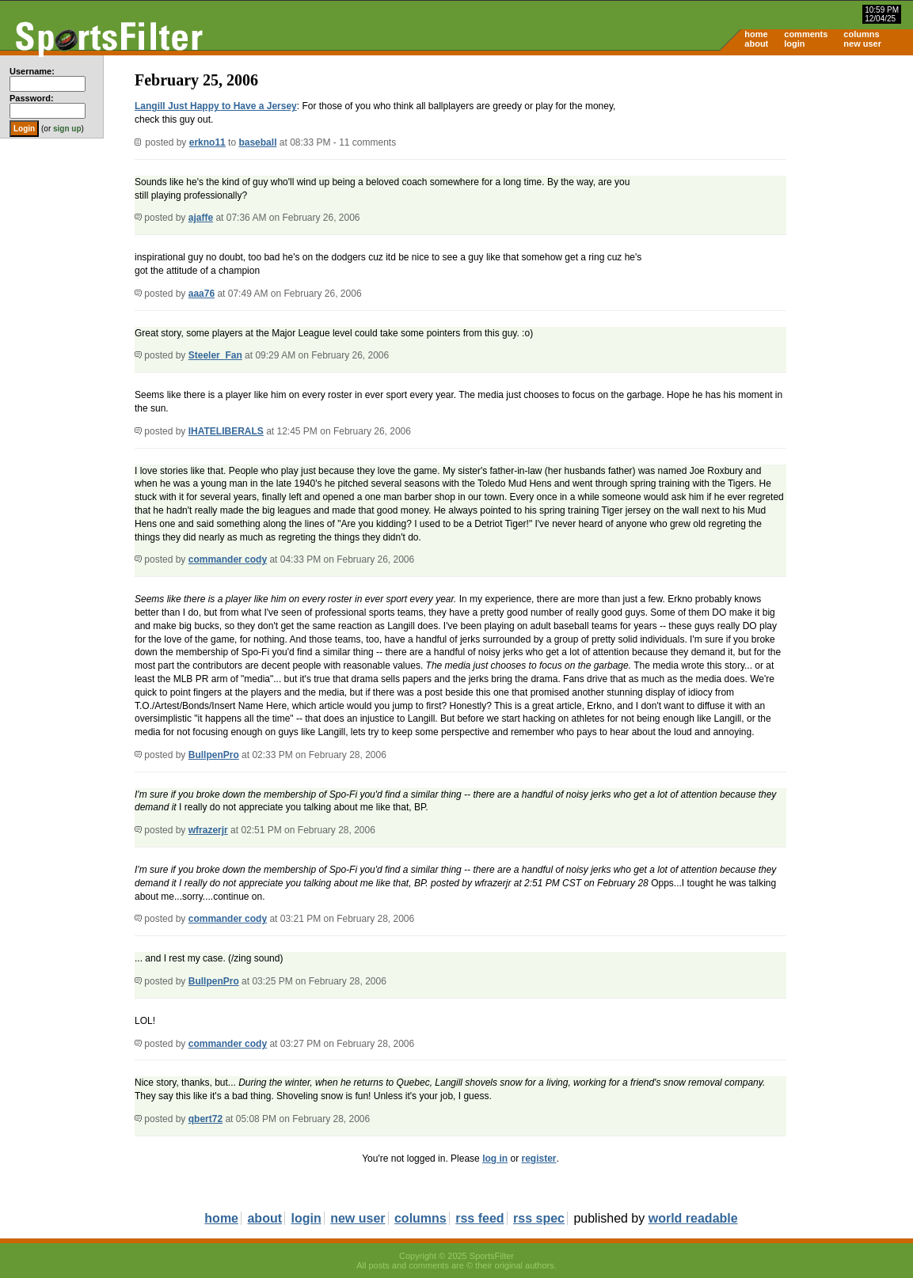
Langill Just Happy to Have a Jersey (216, 106)
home (755, 34)
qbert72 (205, 1118)
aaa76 (201, 293)
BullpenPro (213, 754)
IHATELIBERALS (226, 431)
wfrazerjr (208, 830)
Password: (32, 98)
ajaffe (200, 217)
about (756, 43)
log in (495, 1158)
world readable (693, 1218)
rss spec (539, 1218)
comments (805, 34)
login (794, 43)
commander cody (227, 559)
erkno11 (207, 142)
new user (862, 43)
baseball (257, 142)
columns (861, 34)
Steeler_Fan (215, 355)
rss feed (479, 1218)
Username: (32, 71)
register (538, 1158)
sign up (67, 128)
